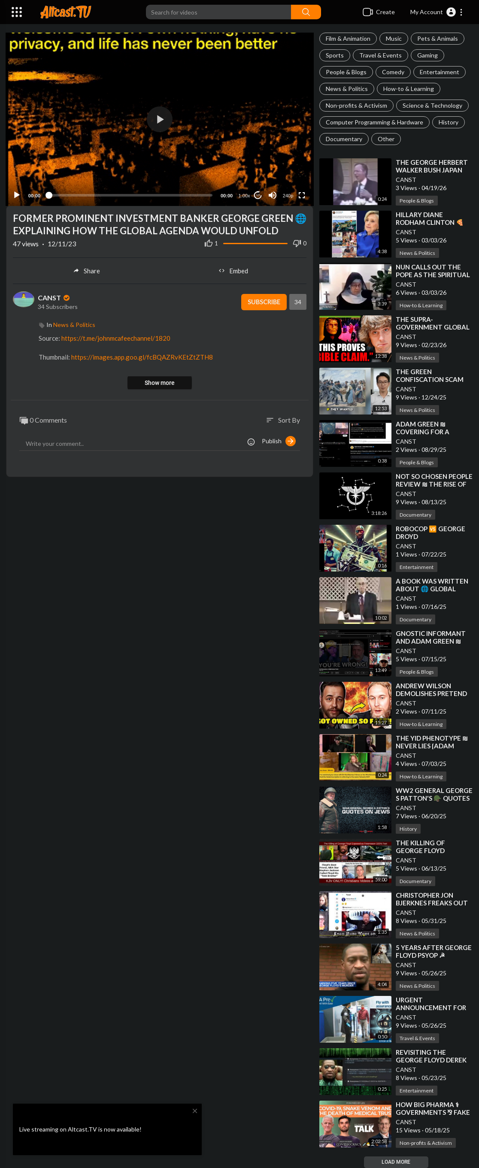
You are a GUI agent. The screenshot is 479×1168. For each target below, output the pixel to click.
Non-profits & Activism (356, 105)
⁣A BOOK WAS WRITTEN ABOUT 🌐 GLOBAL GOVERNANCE (432, 588)
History (448, 122)
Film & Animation (348, 38)
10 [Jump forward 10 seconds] (257, 194)
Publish (279, 440)
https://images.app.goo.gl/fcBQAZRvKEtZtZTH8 (142, 356)
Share (86, 270)
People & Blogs (346, 72)
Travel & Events (380, 55)
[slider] (130, 194)
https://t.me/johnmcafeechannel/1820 (115, 337)
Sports (335, 55)
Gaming (427, 55)
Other (386, 138)
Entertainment (439, 72)
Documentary (344, 138)
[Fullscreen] (301, 194)
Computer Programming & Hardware (374, 122)
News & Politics (347, 88)
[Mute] (271, 194)
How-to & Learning (408, 88)
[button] (436, 12)
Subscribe (262, 301)
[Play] (17, 194)
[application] (159, 119)
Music (394, 38)
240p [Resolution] (287, 194)
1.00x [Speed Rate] (243, 194)
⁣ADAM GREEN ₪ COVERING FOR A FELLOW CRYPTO (422, 431)
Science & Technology (432, 105)
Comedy (393, 72)
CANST (406, 179)
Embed (233, 270)
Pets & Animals (437, 38)
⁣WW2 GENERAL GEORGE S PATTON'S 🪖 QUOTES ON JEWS (434, 798)
